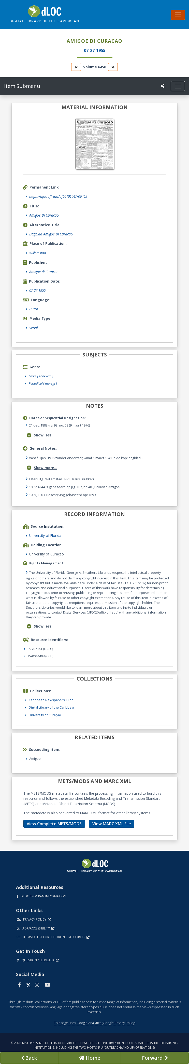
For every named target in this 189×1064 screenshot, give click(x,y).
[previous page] (29, 1058)
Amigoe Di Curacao (44, 215)
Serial (33, 327)
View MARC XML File (111, 824)
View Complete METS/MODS (54, 824)
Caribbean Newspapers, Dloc (51, 700)
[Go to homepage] (89, 1058)
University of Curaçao (45, 715)
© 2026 (94, 1045)
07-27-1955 (37, 290)
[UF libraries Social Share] (162, 86)
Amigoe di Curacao (44, 271)
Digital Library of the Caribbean (52, 707)
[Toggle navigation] (178, 15)
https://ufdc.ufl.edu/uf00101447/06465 (58, 196)
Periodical (43, 383)
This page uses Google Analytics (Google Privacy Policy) (94, 1022)
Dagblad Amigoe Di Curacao (51, 234)
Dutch (33, 309)
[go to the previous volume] (76, 67)
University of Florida (45, 535)
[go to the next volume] (113, 67)
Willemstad (37, 252)
